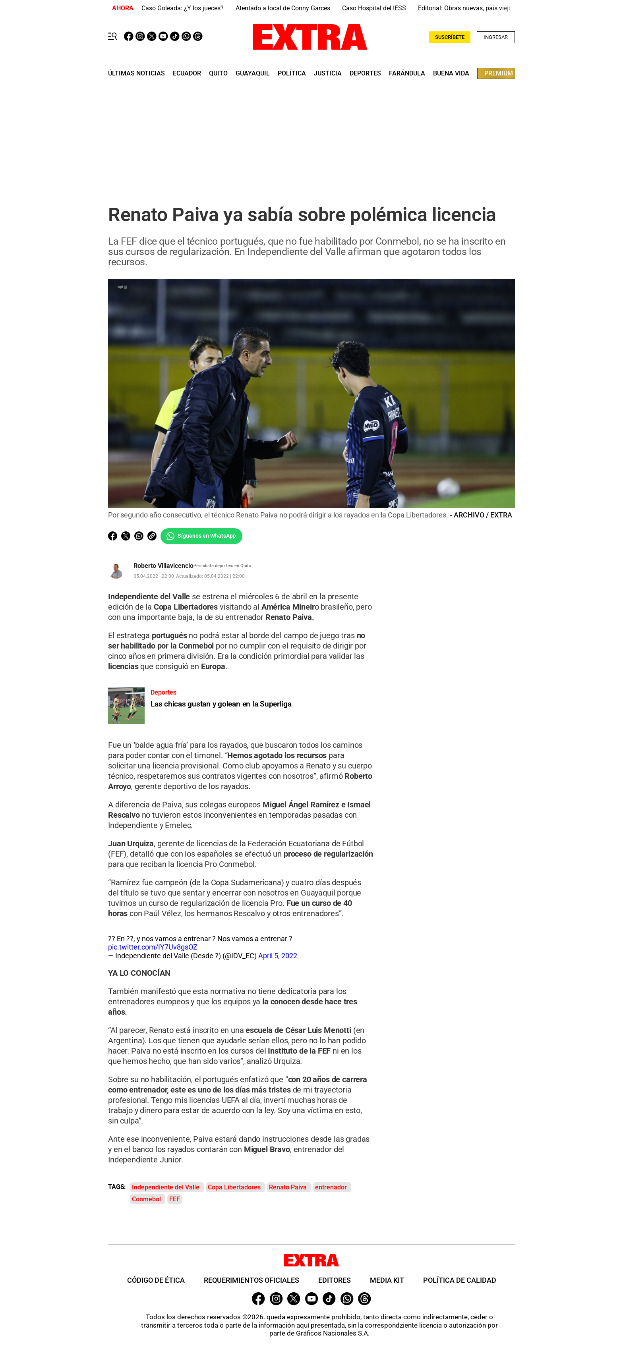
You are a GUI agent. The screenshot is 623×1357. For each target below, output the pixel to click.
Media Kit (387, 1280)
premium (498, 73)
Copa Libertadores (234, 1187)
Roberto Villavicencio (163, 566)
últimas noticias (136, 73)
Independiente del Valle (165, 1187)
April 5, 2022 (277, 956)
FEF (174, 1199)
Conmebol (146, 1199)
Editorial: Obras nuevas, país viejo (465, 8)
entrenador (331, 1187)
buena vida (451, 73)
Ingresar (496, 37)
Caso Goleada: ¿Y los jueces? (182, 8)
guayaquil (253, 73)
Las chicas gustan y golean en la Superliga (221, 703)
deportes (365, 73)
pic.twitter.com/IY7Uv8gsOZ (152, 947)
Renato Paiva (288, 1187)
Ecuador (187, 73)
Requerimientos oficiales (251, 1280)
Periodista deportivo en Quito (222, 565)
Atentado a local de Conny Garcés (283, 8)
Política (292, 73)
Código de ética (156, 1280)
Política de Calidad (459, 1280)
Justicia (328, 73)
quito (218, 73)
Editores (334, 1280)
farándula (407, 73)
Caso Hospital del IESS (374, 8)
